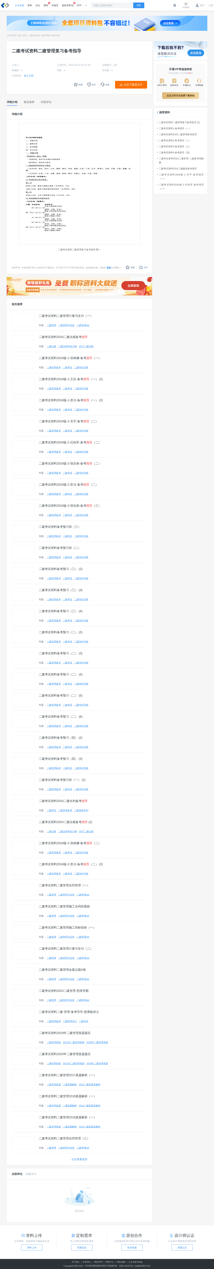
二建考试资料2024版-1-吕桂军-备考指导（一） (180, 186)
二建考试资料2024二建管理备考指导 (177, 134)
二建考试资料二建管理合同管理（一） (64, 885)
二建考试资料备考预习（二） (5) (60, 695)
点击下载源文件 (133, 84)
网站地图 (121, 1262)
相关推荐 (17, 304)
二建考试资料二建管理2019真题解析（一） (68, 1117)
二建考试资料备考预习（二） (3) (60, 653)
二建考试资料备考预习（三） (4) (60, 611)
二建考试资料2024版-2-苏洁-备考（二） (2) (71, 864)
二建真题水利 (81, 810)
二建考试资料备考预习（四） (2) (60, 737)
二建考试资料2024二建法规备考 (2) (65, 822)
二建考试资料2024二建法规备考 (63, 337)
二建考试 (67, 367)
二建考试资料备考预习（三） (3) (60, 590)
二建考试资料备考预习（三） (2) (60, 569)
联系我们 (87, 1262)
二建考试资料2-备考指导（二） (174, 140)
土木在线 (19, 5)
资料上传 (31, 1247)
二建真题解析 (70, 1084)
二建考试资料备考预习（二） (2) (60, 632)
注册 (209, 5)
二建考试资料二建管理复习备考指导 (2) (178, 122)
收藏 (130, 267)
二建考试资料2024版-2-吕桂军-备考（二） (70, 442)
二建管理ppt (83, 325)
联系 (109, 267)
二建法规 (51, 346)
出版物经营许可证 (142, 1266)
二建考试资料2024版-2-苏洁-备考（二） (68, 484)
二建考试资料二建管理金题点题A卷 (62, 969)
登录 (200, 5)
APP (79, 5)
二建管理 (51, 325)
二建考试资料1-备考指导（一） (174, 128)
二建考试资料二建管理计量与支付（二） (66, 948)
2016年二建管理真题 (97, 1042)
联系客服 (132, 1247)
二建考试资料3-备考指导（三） (174, 146)
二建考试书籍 (81, 367)
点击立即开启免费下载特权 (181, 95)
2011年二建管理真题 (73, 1042)
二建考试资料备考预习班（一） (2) (62, 780)
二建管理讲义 (70, 1021)
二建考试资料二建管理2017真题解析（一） (68, 1075)
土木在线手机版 (135, 1262)
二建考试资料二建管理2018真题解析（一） (68, 1096)
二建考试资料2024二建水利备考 (63, 801)
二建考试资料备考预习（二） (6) (60, 716)
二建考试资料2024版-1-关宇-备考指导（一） (180, 176)
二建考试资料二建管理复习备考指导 (44, 35)
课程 (45, 4)
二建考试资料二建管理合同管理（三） (64, 1138)
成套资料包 (67, 4)
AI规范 (54, 5)
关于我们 (76, 1262)
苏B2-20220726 (126, 1266)
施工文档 (22, 35)
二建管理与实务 (66, 325)
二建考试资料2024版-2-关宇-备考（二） (68, 421)
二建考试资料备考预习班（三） (60, 526)
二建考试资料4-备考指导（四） (174, 152)
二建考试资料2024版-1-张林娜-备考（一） (70, 358)
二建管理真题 (54, 1042)
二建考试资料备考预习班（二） (60, 548)
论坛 (37, 5)
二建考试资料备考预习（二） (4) (60, 674)
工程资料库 (12, 35)
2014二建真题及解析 (89, 1084)
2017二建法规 (86, 346)
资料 (29, 5)
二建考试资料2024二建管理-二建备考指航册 (180, 160)
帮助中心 (110, 1262)
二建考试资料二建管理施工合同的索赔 (64, 906)
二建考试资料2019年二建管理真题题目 (65, 1033)
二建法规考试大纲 (67, 346)
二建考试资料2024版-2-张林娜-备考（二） (70, 843)
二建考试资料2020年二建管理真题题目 (65, 1054)
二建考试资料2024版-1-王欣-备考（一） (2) (71, 379)
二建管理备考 (54, 367)
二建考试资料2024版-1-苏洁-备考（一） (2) (71, 400)
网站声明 (98, 1262)
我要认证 (182, 1247)
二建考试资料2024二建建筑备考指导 (177, 168)
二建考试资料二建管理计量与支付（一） (66, 316)
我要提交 (82, 1247)
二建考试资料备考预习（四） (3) (60, 758)
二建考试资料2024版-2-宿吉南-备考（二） (70, 463)
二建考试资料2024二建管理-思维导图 (64, 990)
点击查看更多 (79, 1159)
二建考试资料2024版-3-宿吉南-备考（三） (70, 505)
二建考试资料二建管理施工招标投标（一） (67, 927)
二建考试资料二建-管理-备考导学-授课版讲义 (69, 1012)
